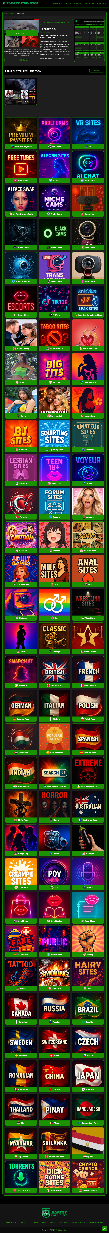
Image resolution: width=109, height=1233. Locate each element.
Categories (57, 3)
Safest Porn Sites (60, 1230)
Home (6, 13)
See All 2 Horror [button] (22, 60)
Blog (68, 3)
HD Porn (89, 3)
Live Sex (78, 3)
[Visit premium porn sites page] (96, 71)
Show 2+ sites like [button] (58, 22)
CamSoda (102, 3)
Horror (12, 13)
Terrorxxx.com (45, 32)
